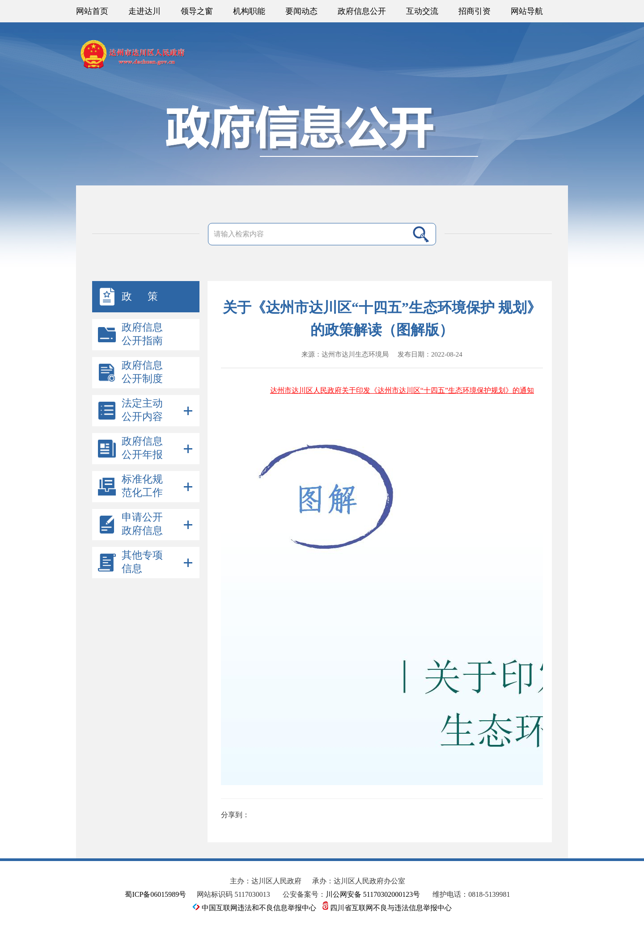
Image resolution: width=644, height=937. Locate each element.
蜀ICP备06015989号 (155, 894)
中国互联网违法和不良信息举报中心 (255, 908)
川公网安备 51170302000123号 (373, 894)
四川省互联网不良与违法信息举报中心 (387, 908)
